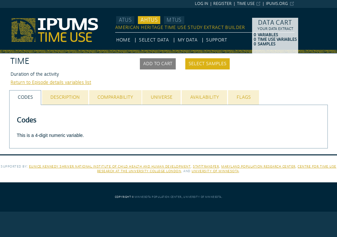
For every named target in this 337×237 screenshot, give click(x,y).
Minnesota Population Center (158, 197)
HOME (123, 40)
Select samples (207, 64)
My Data (187, 40)
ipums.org (277, 3)
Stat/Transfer (206, 166)
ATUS (125, 20)
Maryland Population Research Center (258, 166)
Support (216, 40)
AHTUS (149, 20)
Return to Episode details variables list (51, 83)
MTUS (174, 20)
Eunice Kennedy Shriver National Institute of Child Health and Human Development (110, 166)
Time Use (246, 3)
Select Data (154, 40)
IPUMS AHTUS (15, 11)
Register (222, 3)
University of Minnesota (215, 171)
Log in (201, 3)
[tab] (25, 97)
